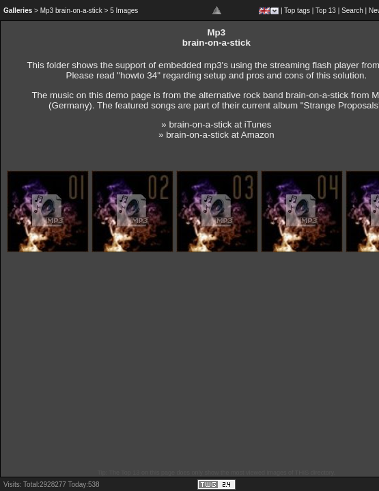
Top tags (297, 10)
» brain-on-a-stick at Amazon (216, 135)
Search (352, 10)
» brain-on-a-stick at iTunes (216, 124)
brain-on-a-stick (316, 95)
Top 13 (325, 10)
